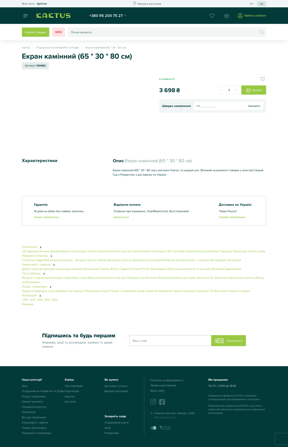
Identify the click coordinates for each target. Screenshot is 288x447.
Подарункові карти (117, 422)
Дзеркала (138, 260)
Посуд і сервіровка (37, 286)
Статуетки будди (33, 260)
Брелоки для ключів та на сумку (189, 269)
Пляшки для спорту (96, 291)
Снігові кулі (118, 278)
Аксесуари (234, 260)
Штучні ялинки (97, 260)
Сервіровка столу (43, 291)
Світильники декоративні (202, 251)
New (58, 32)
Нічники (44, 251)
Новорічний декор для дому (177, 278)
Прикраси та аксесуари (36, 433)
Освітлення (32, 247)
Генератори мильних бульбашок (76, 269)
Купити (254, 90)
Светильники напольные (149, 251)
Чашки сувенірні (184, 291)
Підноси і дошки (239, 291)
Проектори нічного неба (249, 251)
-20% (25, 300)
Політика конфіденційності (166, 380)
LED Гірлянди (175, 251)
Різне (146, 269)
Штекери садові (61, 278)
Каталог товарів (35, 32)
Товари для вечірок (34, 428)
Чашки (26, 291)
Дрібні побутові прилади (38, 269)
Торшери (226, 251)
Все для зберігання (34, 417)
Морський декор (99, 278)
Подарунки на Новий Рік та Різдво (43, 391)
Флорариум (218, 260)
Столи (150, 260)
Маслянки (221, 291)
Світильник (104, 251)
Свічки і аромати (32, 401)
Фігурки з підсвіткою (36, 278)
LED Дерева (30, 251)
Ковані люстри (122, 251)
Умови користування (163, 385)
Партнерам (72, 391)
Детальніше (121, 217)
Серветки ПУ (204, 291)
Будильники (233, 269)
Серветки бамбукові (158, 291)
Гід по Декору (34, 273)
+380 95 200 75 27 (106, 15)
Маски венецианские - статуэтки (188, 260)
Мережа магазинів (116, 391)
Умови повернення (46, 217)
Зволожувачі (159, 269)
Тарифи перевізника (232, 217)
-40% (40, 300)
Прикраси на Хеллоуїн (142, 278)
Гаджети (125, 269)
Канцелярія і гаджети (39, 264)
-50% (47, 300)
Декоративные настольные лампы (73, 251)
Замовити (254, 106)
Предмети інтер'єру (38, 256)
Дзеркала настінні (120, 260)
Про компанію (74, 386)
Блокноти (218, 269)
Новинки (28, 304)
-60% (54, 300)
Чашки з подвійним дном (127, 291)
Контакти (70, 401)
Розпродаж (32, 295)
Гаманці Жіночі (109, 269)
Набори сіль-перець (69, 291)
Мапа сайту (157, 391)
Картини (160, 260)
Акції (107, 428)
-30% (32, 300)
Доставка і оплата (116, 386)
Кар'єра (70, 396)
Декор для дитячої (242, 278)
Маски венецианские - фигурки (65, 260)
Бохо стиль (80, 278)
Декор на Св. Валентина (213, 278)
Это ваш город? (34, 4)
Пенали (137, 269)
